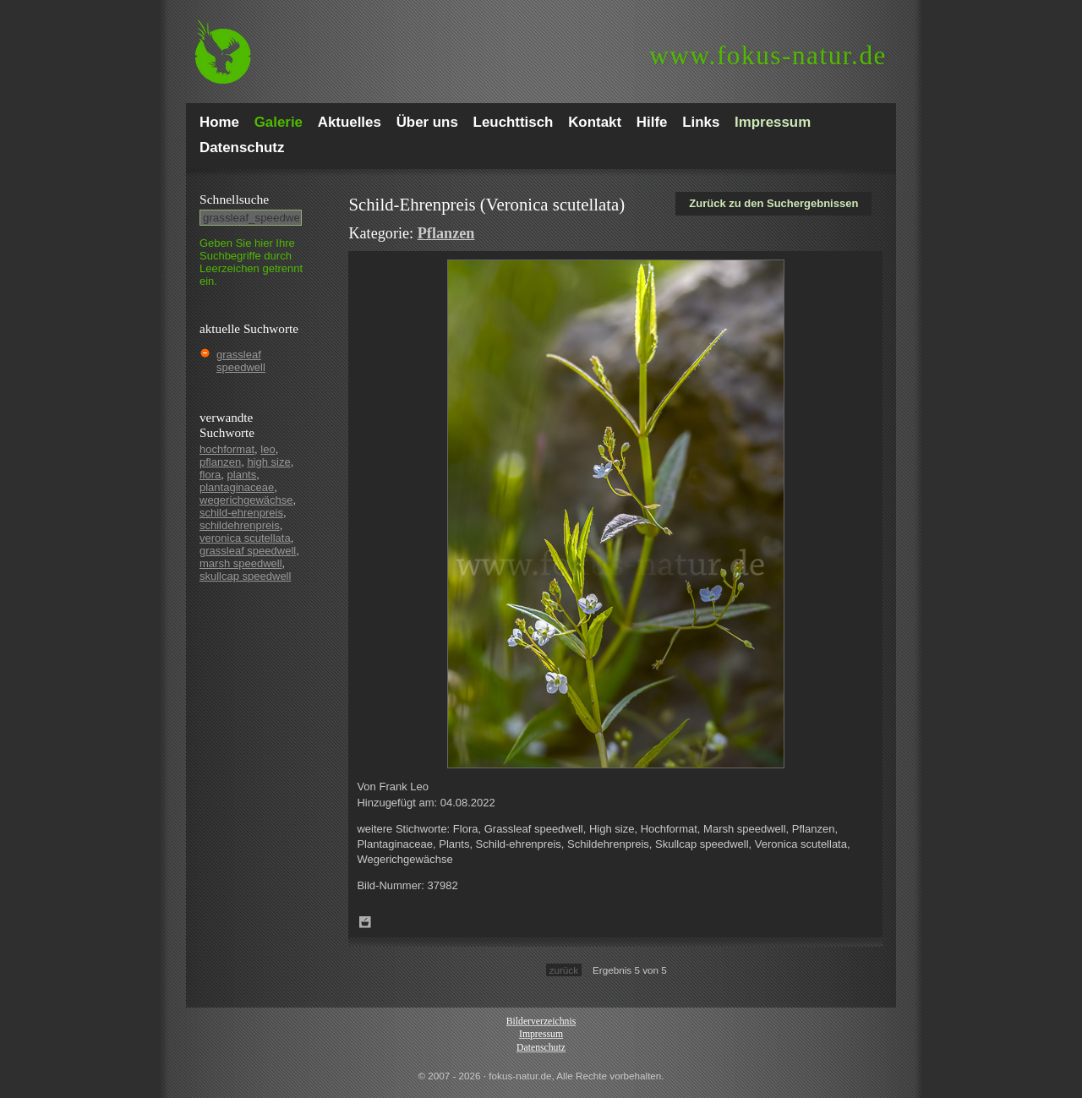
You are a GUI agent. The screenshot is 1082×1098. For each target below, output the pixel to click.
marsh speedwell (240, 563)
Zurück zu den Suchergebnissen (773, 203)
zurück (563, 969)
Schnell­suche (234, 199)
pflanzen (220, 462)
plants (242, 474)
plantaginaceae (236, 487)
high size (268, 462)
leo (267, 449)
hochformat (226, 449)
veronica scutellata (245, 538)
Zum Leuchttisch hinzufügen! (365, 922)
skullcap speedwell (245, 576)
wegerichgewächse (246, 500)
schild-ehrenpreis (241, 512)
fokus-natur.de (768, 55)
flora (210, 474)
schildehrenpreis (239, 525)
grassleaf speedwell (240, 361)
